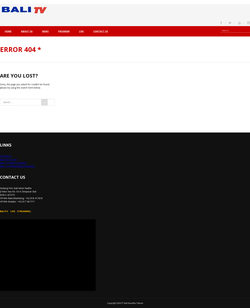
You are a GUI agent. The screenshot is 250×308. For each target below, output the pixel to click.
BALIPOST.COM (8, 159)
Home (8, 31)
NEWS (45, 31)
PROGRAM (64, 31)
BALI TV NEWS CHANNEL (13, 162)
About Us (27, 31)
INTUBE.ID (5, 156)
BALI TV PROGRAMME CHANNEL (17, 166)
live (81, 31)
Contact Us (100, 31)
